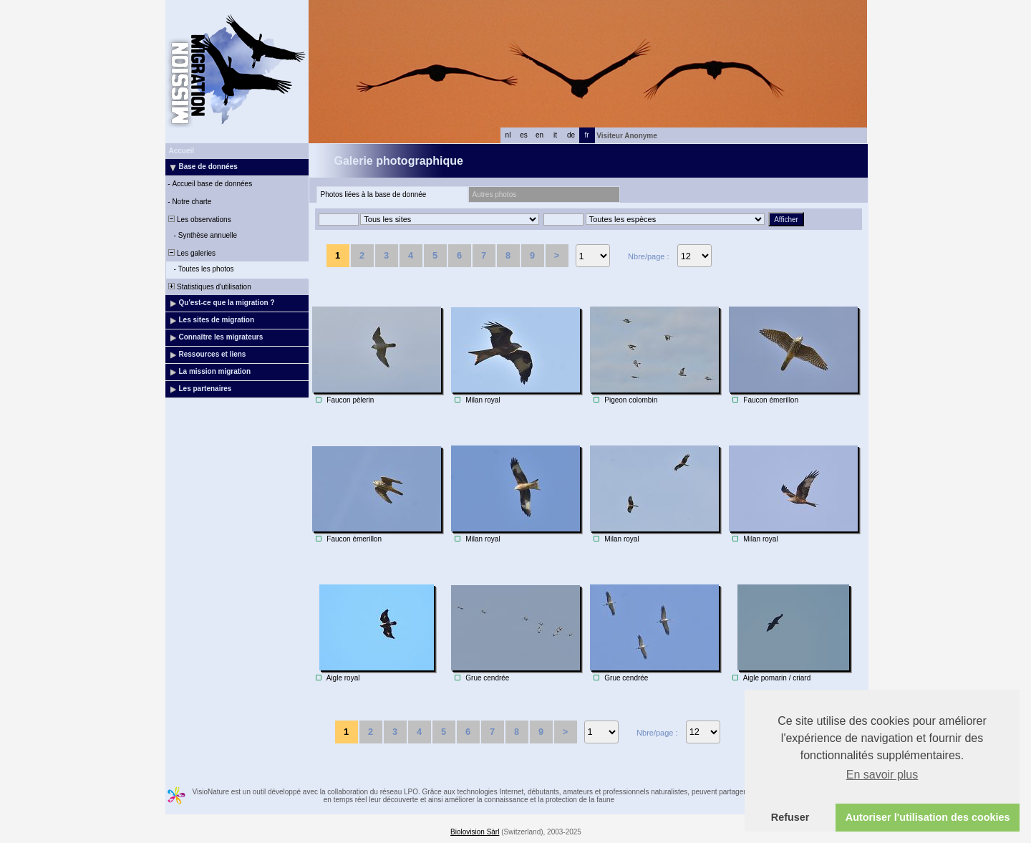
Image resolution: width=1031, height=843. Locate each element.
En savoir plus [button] (882, 775)
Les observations (199, 219)
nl (508, 135)
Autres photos (495, 194)
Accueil (182, 151)
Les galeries (191, 253)
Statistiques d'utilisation (209, 287)
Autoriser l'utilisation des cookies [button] (928, 817)
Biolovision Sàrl (474, 832)
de (571, 135)
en (539, 135)
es (524, 135)
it (555, 135)
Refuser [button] (790, 817)
